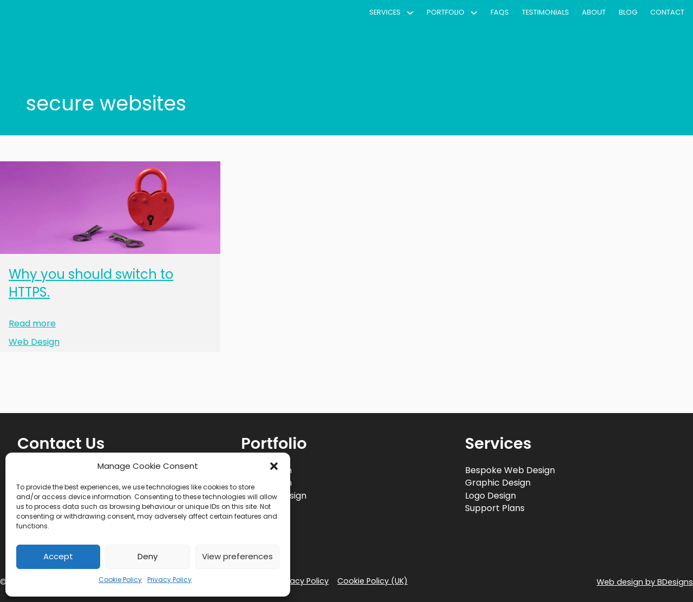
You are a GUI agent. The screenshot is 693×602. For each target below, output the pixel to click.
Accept (58, 556)
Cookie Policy (120, 579)
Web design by (645, 582)
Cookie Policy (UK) (372, 580)
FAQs (500, 12)
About (594, 12)
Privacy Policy (169, 579)
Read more (32, 324)
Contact (667, 12)
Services (385, 12)
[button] (274, 466)
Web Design (34, 342)
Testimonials (545, 12)
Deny (148, 556)
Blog (628, 12)
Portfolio (446, 12)
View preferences (237, 556)
